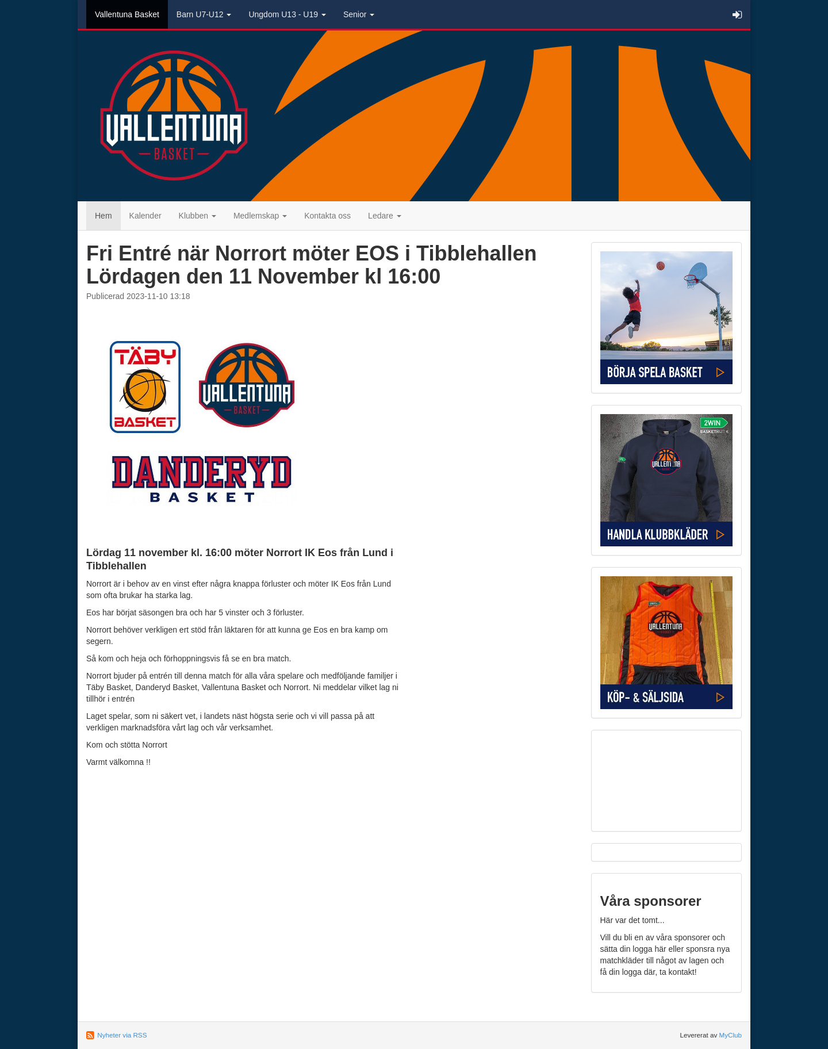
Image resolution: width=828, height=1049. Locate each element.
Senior (358, 14)
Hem (103, 215)
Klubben (197, 215)
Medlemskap (260, 215)
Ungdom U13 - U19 (287, 14)
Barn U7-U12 (204, 14)
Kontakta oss (327, 215)
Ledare (384, 215)
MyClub (730, 1035)
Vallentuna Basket (127, 14)
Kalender (145, 215)
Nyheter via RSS (122, 1035)
